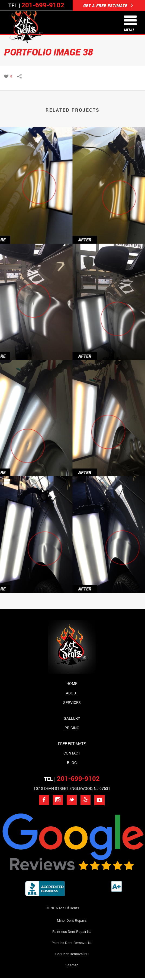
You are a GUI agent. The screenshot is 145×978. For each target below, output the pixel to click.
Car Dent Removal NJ (72, 954)
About (72, 693)
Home (71, 683)
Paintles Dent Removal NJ (71, 942)
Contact (71, 753)
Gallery (72, 718)
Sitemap (71, 965)
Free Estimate (72, 743)
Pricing (72, 727)
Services (72, 702)
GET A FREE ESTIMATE (108, 5)
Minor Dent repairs (72, 920)
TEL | (72, 779)
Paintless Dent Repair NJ (71, 931)
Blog (72, 762)
